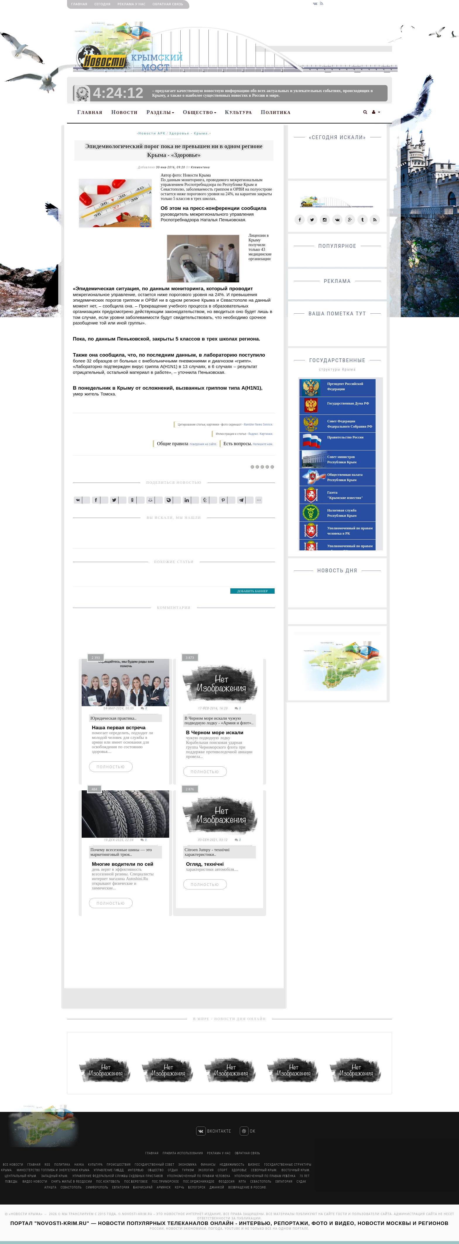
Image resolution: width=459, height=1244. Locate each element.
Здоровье (239, 1170)
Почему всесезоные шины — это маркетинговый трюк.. (121, 852)
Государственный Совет (155, 1164)
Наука (79, 1164)
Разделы (160, 112)
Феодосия (226, 1181)
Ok (247, 1131)
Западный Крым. (54, 1176)
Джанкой (217, 1187)
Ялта (242, 1181)
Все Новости (13, 1164)
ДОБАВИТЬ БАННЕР (252, 591)
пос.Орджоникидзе (199, 1181)
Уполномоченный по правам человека (198, 1176)
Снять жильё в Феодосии (71, 1181)
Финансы (208, 1164)
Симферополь (97, 1187)
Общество (199, 112)
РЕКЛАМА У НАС (131, 4)
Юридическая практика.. (113, 718)
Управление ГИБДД (109, 1170)
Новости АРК (152, 133)
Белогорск (197, 1187)
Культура (238, 112)
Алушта (50, 1187)
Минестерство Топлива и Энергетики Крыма (53, 1170)
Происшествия (119, 1164)
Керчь (179, 1187)
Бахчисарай (143, 1187)
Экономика (187, 1164)
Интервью (136, 1170)
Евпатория (283, 1181)
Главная (79, 4)
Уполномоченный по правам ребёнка (265, 1176)
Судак (301, 1181)
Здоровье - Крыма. (189, 133)
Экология (206, 1170)
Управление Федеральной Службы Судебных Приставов (118, 1176)
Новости (125, 112)
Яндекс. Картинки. (260, 434)
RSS (47, 1164)
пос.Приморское (165, 1181)
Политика (276, 112)
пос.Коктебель (108, 1181)
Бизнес (254, 1164)
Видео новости (35, 1181)
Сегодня (102, 4)
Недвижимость (232, 1164)
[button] (365, 111)
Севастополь (260, 1181)
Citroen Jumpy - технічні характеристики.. (207, 852)
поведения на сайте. (203, 444)
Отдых (173, 1170)
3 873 (190, 657)
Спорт (222, 1170)
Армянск (164, 1187)
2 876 (190, 789)
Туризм (188, 1170)
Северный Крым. (264, 1170)
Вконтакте (213, 1131)
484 (94, 789)
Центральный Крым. (21, 1176)
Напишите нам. (263, 444)
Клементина (200, 167)
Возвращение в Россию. (247, 1187)
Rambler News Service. (258, 424)
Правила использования (183, 1153)
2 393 (96, 657)
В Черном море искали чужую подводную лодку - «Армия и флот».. (219, 720)
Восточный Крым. (296, 1170)
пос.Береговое (136, 1181)
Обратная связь (168, 4)
